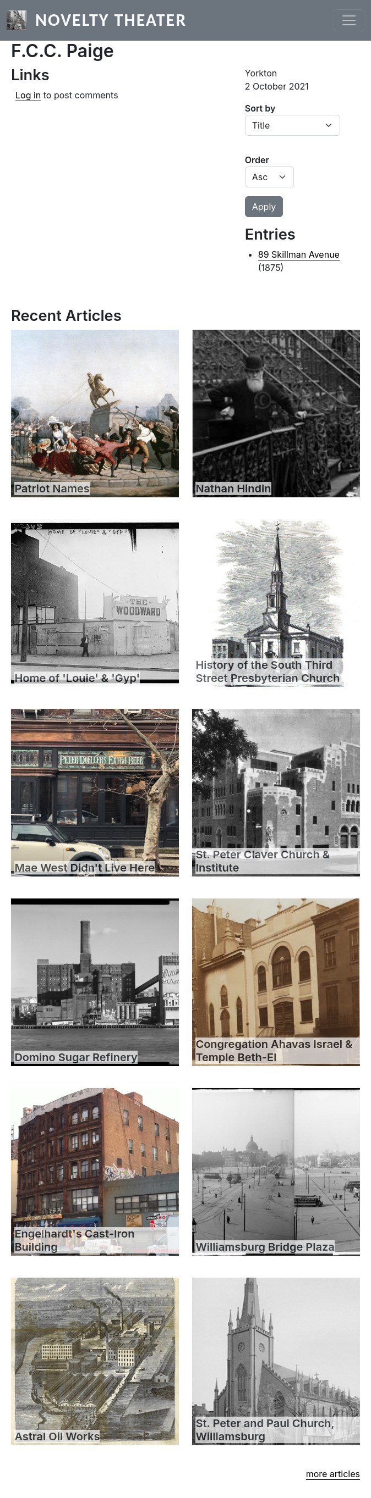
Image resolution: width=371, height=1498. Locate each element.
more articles (333, 1473)
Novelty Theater (111, 20)
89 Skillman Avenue (299, 254)
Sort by (260, 108)
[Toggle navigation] (349, 20)
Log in (28, 95)
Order (257, 159)
